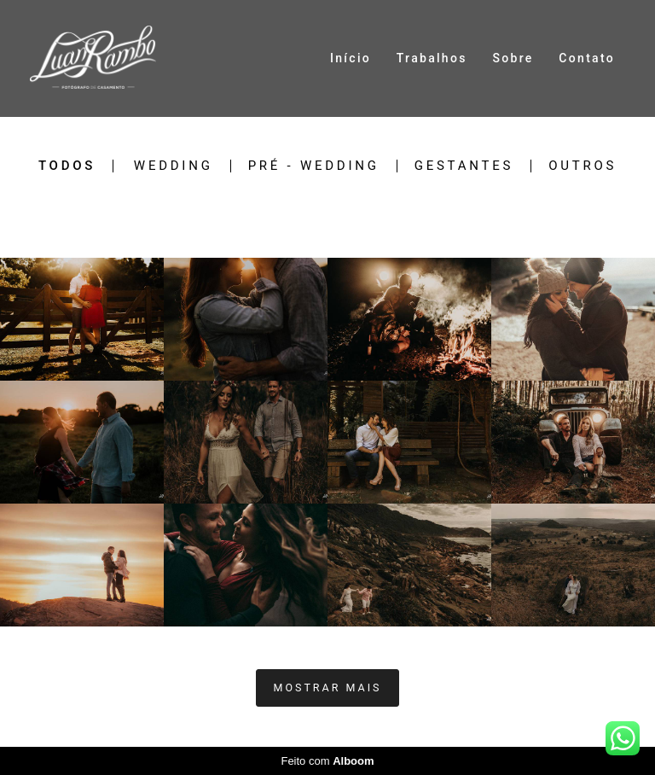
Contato (587, 58)
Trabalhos (432, 58)
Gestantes (463, 166)
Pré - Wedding (314, 166)
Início (350, 58)
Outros (582, 166)
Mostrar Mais (328, 687)
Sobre (512, 58)
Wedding (173, 166)
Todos (67, 166)
